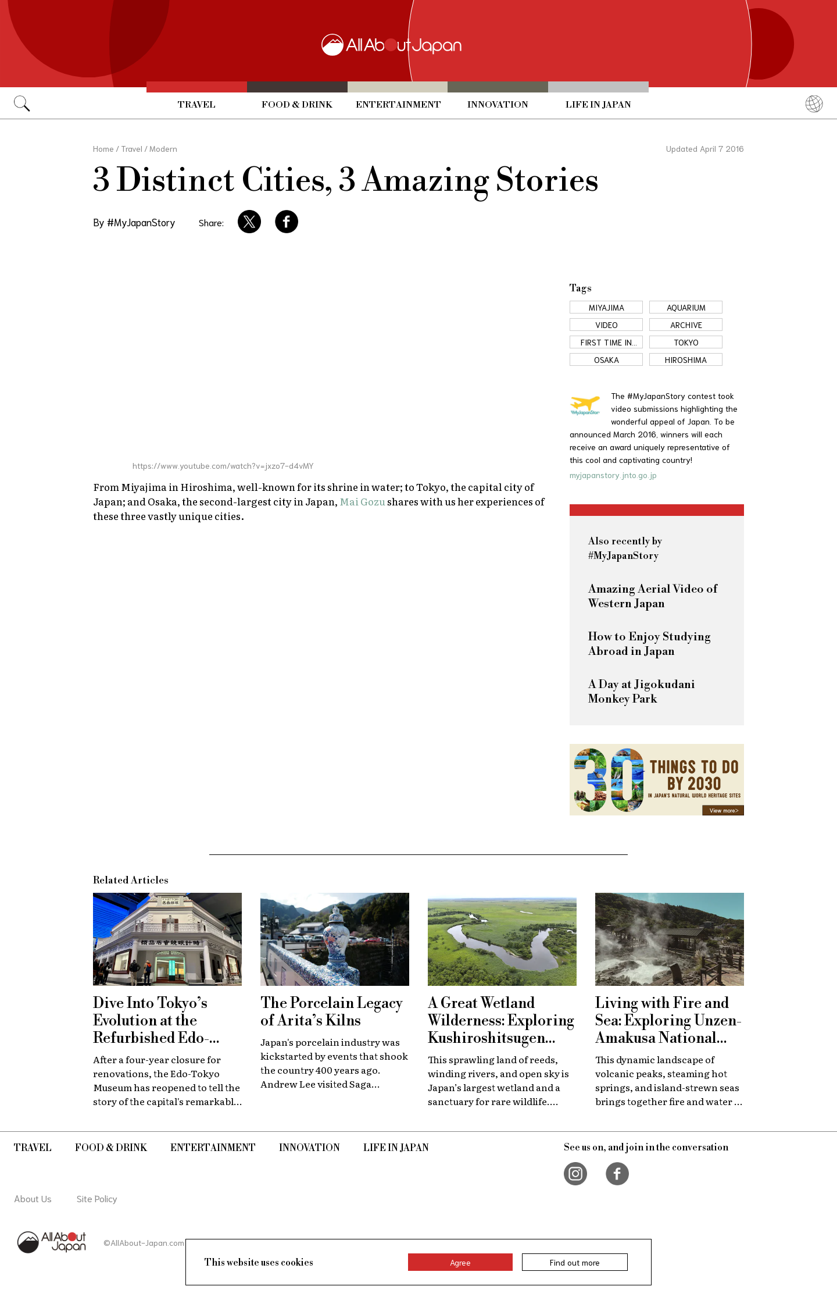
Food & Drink (297, 105)
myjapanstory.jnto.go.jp (613, 474)
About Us (33, 1198)
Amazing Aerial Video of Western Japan (652, 596)
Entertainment (398, 105)
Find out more (575, 1262)
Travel (197, 105)
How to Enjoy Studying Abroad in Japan (649, 644)
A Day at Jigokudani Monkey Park (641, 692)
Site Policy (97, 1198)
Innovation (497, 105)
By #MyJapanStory (134, 221)
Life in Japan (598, 105)
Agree (460, 1262)
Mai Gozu (362, 501)
